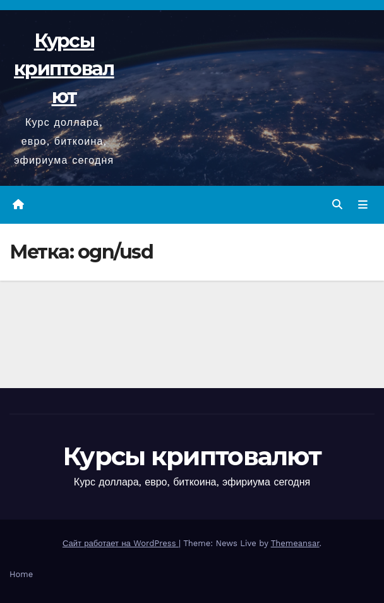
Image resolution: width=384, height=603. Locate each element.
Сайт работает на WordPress (121, 543)
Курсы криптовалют (64, 68)
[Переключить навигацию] (363, 205)
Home (21, 574)
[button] (337, 204)
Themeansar (295, 543)
